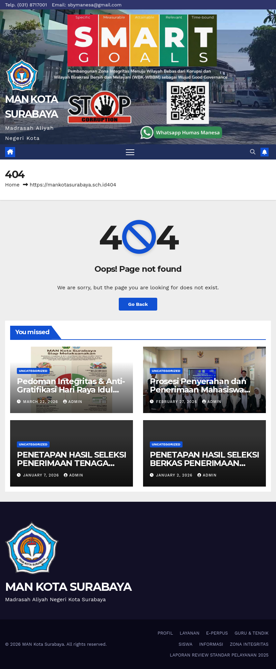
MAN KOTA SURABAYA (68, 587)
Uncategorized (33, 371)
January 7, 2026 (42, 475)
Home (12, 185)
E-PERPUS (217, 633)
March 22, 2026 (41, 402)
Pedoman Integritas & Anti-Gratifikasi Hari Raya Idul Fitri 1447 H (71, 389)
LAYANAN (189, 633)
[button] (252, 152)
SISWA (185, 644)
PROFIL (165, 633)
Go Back (138, 304)
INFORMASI (211, 644)
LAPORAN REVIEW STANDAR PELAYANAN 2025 (219, 655)
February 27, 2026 (177, 402)
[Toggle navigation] (130, 152)
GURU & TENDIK (251, 633)
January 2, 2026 (175, 475)
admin (72, 402)
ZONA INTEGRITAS (249, 644)
